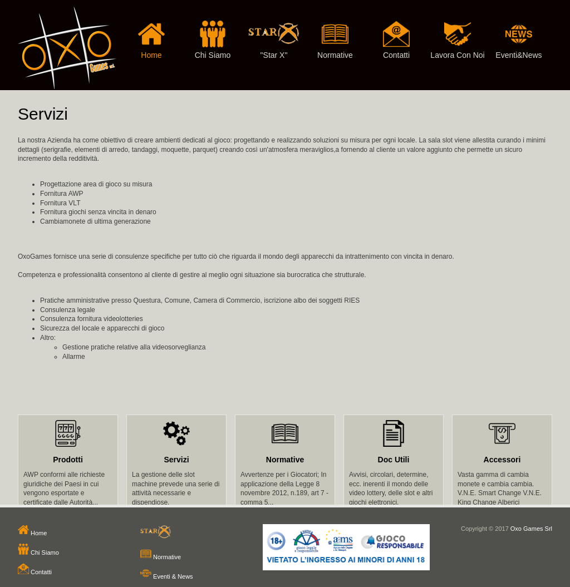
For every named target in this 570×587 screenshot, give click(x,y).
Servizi (176, 459)
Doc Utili (394, 459)
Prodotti (68, 459)
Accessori (502, 459)
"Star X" (274, 29)
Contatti (396, 29)
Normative (335, 29)
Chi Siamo (212, 29)
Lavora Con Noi (457, 29)
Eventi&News (519, 29)
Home (151, 29)
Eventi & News (166, 576)
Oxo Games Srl (531, 528)
